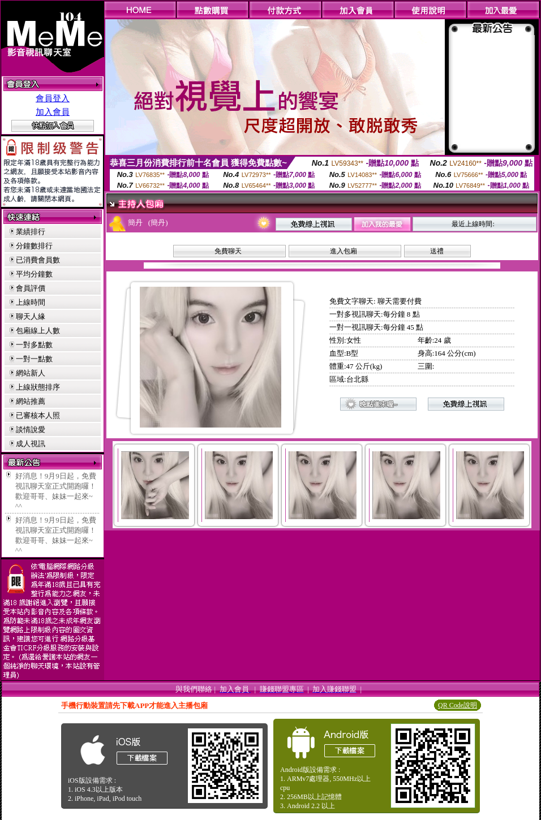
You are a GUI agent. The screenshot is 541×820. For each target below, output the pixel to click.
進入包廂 (343, 251)
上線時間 (30, 302)
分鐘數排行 (34, 245)
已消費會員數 (38, 260)
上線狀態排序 (38, 387)
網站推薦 (30, 401)
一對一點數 (34, 359)
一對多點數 (34, 344)
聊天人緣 (30, 316)
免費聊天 (228, 251)
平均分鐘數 (34, 274)
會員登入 (53, 98)
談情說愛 (30, 429)
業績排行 (30, 231)
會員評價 (30, 288)
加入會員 (53, 111)
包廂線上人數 (38, 330)
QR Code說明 (457, 705)
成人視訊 (30, 443)
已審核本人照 (38, 415)
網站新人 (30, 373)
